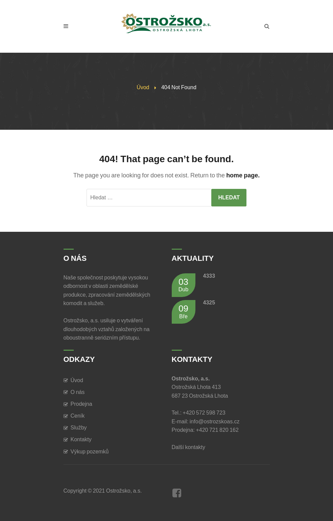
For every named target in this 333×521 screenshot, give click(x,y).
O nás (78, 392)
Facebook (176, 493)
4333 (209, 276)
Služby (79, 427)
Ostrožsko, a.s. (124, 491)
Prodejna (81, 404)
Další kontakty (190, 447)
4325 (209, 302)
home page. (243, 175)
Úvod (143, 87)
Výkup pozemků (90, 451)
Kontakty (81, 439)
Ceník (78, 416)
